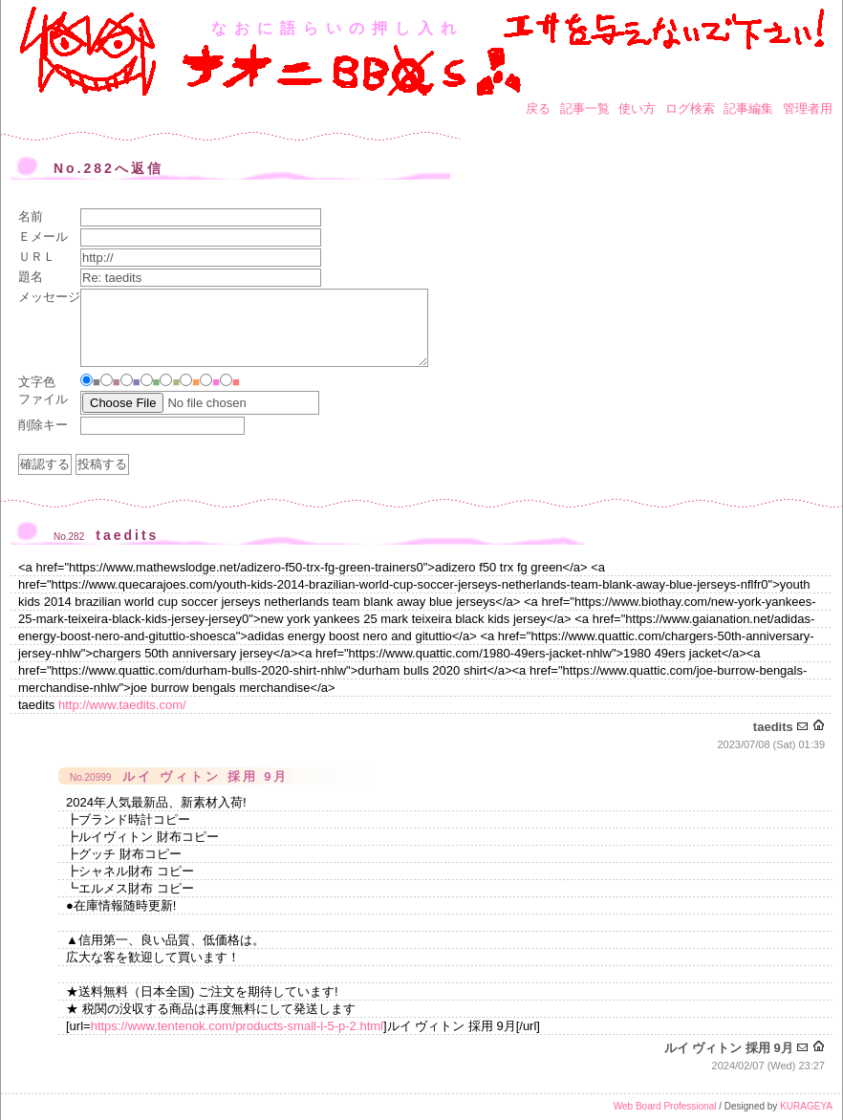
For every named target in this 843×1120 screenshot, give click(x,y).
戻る (538, 108)
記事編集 (748, 108)
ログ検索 (690, 108)
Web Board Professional (665, 1106)
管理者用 (807, 108)
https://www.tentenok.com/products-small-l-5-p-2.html (237, 1026)
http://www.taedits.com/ (122, 705)
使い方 (637, 108)
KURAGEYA (806, 1106)
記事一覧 (585, 108)
